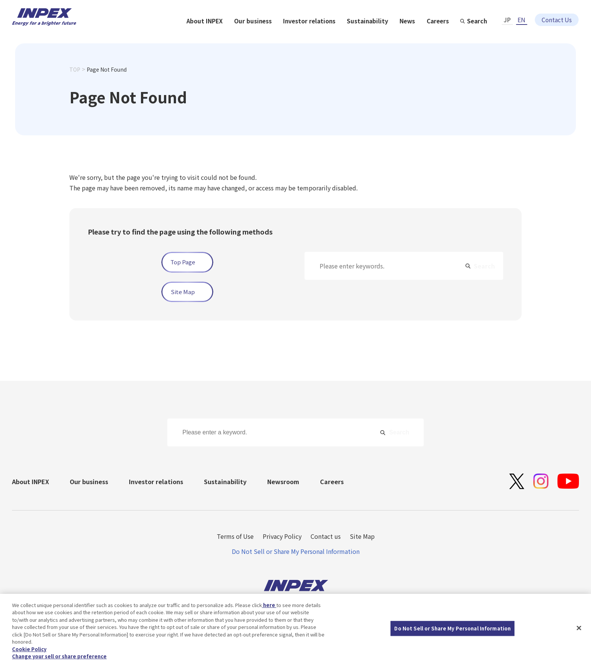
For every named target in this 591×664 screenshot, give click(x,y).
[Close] (579, 631)
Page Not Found (107, 82)
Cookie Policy (29, 652)
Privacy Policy (282, 536)
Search (561, 35)
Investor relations (390, 35)
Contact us (326, 536)
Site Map (183, 292)
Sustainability (449, 35)
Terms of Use (235, 536)
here (269, 608)
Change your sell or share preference (59, 659)
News (490, 35)
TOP (74, 82)
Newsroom (283, 481)
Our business (333, 35)
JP (507, 13)
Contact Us (557, 14)
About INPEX (284, 35)
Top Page (182, 262)
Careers (521, 35)
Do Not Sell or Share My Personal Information (296, 551)
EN (521, 13)
